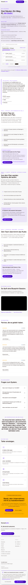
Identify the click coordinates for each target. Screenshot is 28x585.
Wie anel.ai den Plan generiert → (19, 161)
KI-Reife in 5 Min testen (5, 551)
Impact (2, 545)
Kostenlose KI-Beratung (7, 533)
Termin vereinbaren (7, 162)
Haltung (2, 547)
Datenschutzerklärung (6, 579)
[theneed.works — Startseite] (4, 2)
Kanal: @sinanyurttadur (18, 312)
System (2, 543)
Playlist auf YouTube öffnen (6, 312)
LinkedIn (18, 542)
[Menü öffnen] (26, 2)
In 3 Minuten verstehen (5, 553)
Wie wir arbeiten (18, 510)
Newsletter (18, 546)
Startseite (3, 541)
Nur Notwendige (8, 581)
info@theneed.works (4, 567)
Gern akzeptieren (20, 581)
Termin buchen (9, 510)
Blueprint (3, 549)
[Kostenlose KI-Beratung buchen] (20, 2)
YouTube (18, 544)
